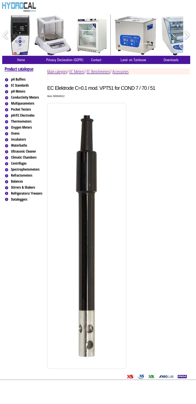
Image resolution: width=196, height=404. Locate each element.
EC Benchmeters (98, 71)
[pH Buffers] (27, 79)
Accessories (120, 71)
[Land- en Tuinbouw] (133, 60)
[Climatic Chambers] (27, 157)
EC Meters (76, 71)
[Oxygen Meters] (27, 127)
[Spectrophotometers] (28, 169)
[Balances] (27, 181)
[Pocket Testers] (27, 109)
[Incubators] (27, 139)
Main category (57, 71)
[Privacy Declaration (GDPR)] (64, 60)
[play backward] (5, 35)
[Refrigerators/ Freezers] (27, 193)
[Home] (21, 60)
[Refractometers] (27, 175)
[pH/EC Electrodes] (27, 115)
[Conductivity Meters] (28, 97)
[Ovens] (27, 133)
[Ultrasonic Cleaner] (27, 151)
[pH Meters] (27, 91)
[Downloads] (171, 60)
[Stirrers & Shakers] (27, 187)
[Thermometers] (27, 121)
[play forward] (186, 35)
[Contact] (96, 60)
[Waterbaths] (27, 145)
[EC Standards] (27, 85)
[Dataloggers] (27, 199)
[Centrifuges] (27, 163)
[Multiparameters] (27, 103)
